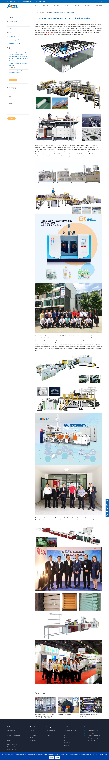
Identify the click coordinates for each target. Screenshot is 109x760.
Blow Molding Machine (14, 43)
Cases (10, 28)
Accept (57, 757)
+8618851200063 (41, 1)
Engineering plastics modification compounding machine (17, 71)
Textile (32, 738)
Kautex (66, 733)
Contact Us (98, 6)
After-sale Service (12, 744)
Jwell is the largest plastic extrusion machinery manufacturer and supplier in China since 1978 (45, 716)
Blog (8, 47)
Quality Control (11, 749)
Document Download (70, 730)
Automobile (33, 740)
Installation (67, 743)
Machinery (33, 735)
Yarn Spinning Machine (15, 40)
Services (76, 6)
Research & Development (14, 747)
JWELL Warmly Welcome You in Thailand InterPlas (63, 12)
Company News (13, 25)
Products (45, 6)
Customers (67, 745)
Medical (32, 730)
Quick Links (67, 727)
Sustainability (33, 733)
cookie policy (95, 754)
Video (65, 740)
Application (56, 6)
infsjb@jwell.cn (27, 1)
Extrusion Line (12, 37)
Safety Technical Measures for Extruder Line (88, 715)
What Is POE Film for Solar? (65, 714)
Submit (11, 118)
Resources (87, 6)
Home (36, 6)
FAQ (65, 738)
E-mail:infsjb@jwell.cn (92, 733)
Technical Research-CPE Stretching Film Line (18, 64)
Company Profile (13, 22)
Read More (13, 80)
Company (67, 6)
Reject (51, 757)
